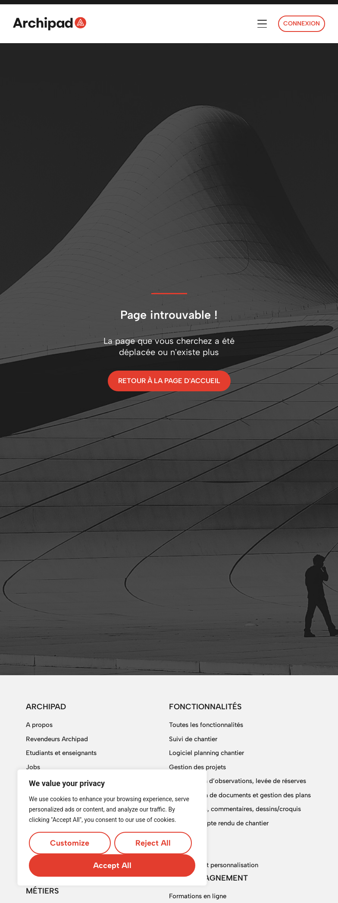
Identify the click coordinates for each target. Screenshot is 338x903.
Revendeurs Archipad (57, 739)
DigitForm (183, 851)
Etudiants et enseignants (61, 753)
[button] (261, 23)
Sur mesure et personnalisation (213, 865)
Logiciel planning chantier (206, 753)
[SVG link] (49, 24)
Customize (69, 843)
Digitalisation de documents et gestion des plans (240, 795)
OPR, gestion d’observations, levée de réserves (237, 781)
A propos (39, 725)
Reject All (153, 843)
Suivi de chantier (193, 739)
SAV (175, 837)
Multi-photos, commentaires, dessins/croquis (235, 809)
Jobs (33, 767)
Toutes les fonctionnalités (206, 725)
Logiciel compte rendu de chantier (219, 823)
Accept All (112, 865)
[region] (112, 827)
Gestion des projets (197, 767)
